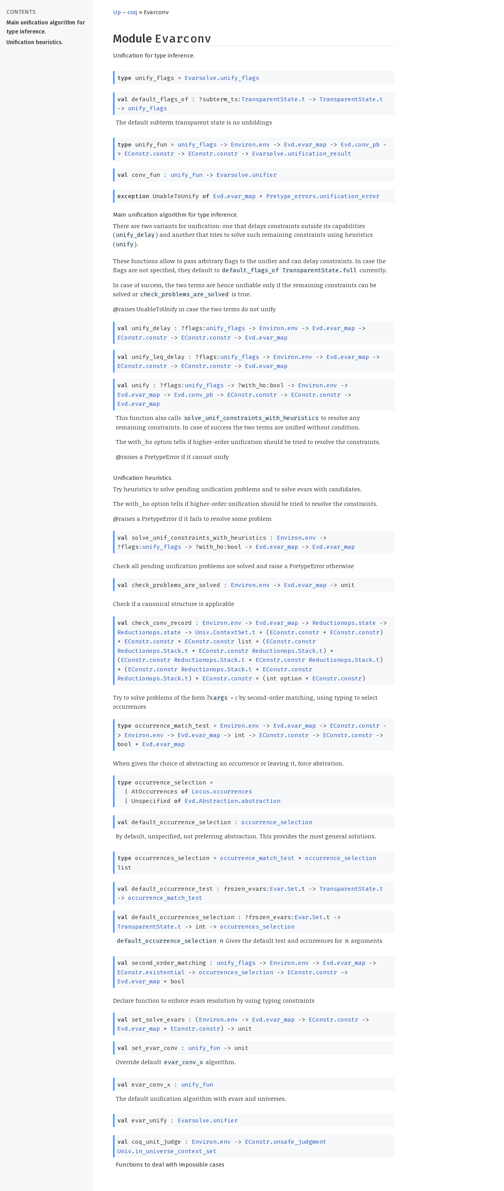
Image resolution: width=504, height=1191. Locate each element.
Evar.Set (284, 888)
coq (132, 12)
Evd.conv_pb (360, 144)
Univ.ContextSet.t (225, 632)
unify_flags (147, 108)
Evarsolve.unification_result (301, 153)
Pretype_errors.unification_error (323, 196)
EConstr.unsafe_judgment (285, 1141)
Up (117, 12)
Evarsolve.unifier (247, 174)
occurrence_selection (276, 822)
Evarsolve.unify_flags (222, 78)
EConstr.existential (151, 972)
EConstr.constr (149, 153)
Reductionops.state (344, 622)
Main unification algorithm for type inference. (45, 27)
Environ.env (250, 144)
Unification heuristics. (34, 42)
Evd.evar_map (305, 144)
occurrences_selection (257, 926)
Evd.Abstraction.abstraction (232, 801)
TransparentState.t (273, 99)
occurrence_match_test (257, 858)
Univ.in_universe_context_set (167, 1151)
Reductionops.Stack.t (152, 650)
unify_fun (186, 174)
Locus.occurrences (222, 791)
